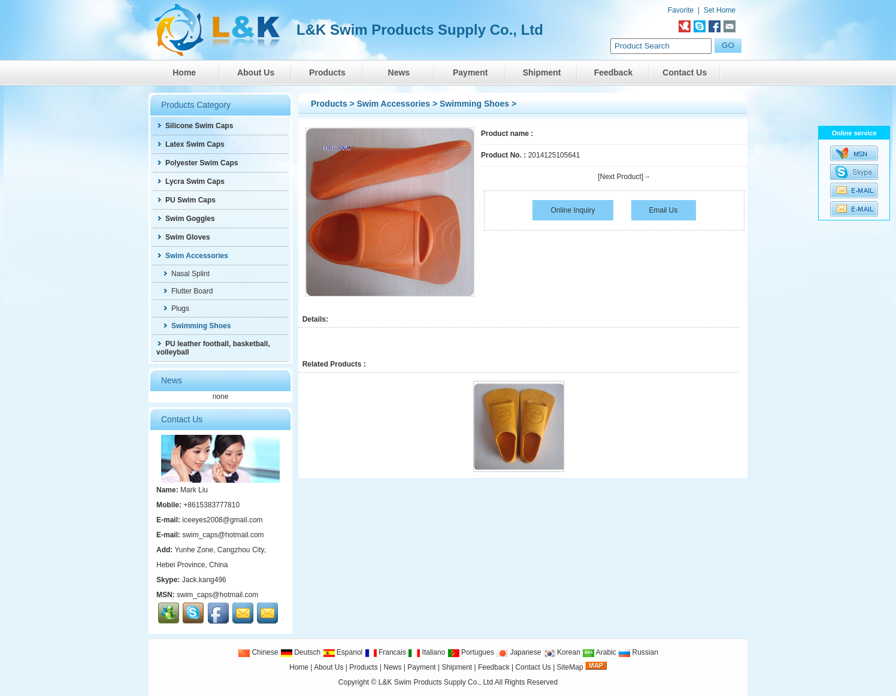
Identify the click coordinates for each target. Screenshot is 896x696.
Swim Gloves (183, 237)
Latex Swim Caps (190, 144)
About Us (255, 72)
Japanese (518, 652)
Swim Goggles (185, 218)
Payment (470, 72)
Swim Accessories (393, 103)
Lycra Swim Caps (190, 181)
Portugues (470, 652)
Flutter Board (187, 291)
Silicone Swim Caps (194, 126)
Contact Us (684, 72)
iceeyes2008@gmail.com (222, 520)
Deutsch (300, 652)
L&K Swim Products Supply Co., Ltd (437, 682)
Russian (638, 652)
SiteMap (570, 667)
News (399, 72)
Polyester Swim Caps (197, 163)
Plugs (175, 308)
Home (184, 72)
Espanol (343, 652)
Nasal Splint (186, 274)
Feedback (613, 72)
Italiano (426, 652)
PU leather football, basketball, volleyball (213, 348)
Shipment (542, 72)
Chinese (258, 652)
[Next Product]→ (624, 177)
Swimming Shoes (474, 103)
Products (327, 72)
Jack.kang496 (204, 580)
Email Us (663, 210)
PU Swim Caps (186, 200)
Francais (385, 652)
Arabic (599, 652)
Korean (561, 652)
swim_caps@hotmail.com (223, 535)
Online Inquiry (572, 210)
